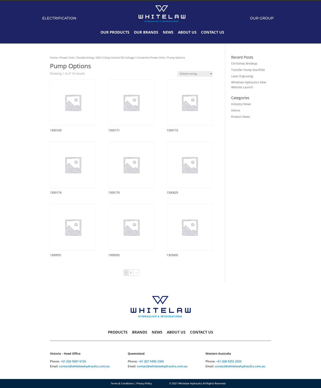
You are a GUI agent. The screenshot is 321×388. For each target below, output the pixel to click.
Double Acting (85, 57)
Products (118, 333)
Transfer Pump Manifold (248, 70)
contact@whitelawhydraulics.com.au (84, 366)
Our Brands (146, 32)
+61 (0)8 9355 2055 (229, 361)
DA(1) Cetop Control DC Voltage (115, 57)
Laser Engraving (242, 76)
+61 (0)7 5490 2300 (151, 361)
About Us (187, 32)
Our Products (115, 32)
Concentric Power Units (151, 57)
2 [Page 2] (131, 273)
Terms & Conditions (122, 383)
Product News (240, 117)
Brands (139, 333)
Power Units (67, 57)
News (168, 32)
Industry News (241, 104)
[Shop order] (195, 74)
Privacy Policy (144, 383)
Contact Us (212, 32)
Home (54, 57)
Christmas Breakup (244, 63)
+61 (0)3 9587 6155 (73, 361)
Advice (235, 110)
